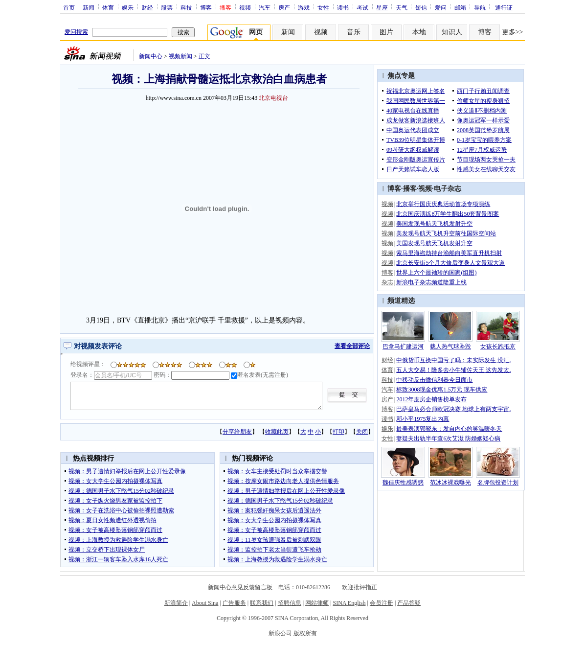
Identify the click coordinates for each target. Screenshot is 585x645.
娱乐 (128, 7)
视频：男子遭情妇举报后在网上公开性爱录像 (127, 471)
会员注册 (381, 602)
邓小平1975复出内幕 (422, 418)
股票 (167, 7)
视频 (245, 7)
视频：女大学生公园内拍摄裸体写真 (115, 481)
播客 (410, 188)
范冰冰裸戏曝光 (450, 482)
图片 (386, 32)
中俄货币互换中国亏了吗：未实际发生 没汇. (453, 360)
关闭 (362, 431)
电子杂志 (447, 188)
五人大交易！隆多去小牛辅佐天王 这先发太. (453, 370)
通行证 (504, 7)
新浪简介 (176, 602)
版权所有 (305, 633)
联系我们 (261, 602)
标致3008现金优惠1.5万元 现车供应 (441, 389)
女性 (323, 7)
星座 (382, 7)
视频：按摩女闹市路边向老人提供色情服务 (283, 481)
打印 (338, 431)
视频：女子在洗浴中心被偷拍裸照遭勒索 (121, 510)
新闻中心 (150, 56)
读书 (343, 7)
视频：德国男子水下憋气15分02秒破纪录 (121, 490)
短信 (421, 7)
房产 (284, 7)
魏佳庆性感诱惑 (403, 482)
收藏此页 (277, 431)
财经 (147, 7)
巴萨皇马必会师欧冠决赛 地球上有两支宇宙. (453, 409)
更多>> (512, 32)
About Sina (205, 602)
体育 (108, 7)
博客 (206, 7)
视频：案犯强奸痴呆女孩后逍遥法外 (274, 510)
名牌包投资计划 (497, 482)
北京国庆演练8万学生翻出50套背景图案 (447, 213)
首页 (69, 7)
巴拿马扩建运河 (403, 346)
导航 (480, 7)
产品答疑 (409, 602)
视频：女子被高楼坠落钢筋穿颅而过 (115, 530)
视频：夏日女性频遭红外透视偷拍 (112, 520)
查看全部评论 (352, 346)
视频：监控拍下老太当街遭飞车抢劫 (274, 549)
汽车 (264, 7)
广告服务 (234, 602)
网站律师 (317, 602)
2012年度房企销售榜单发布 (431, 399)
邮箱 (460, 7)
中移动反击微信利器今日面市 (434, 379)
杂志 (387, 282)
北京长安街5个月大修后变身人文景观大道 (450, 262)
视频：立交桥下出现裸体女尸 (106, 549)
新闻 (88, 7)
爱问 (441, 7)
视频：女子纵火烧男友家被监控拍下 (115, 500)
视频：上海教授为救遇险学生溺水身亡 (118, 539)
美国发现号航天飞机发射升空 (434, 223)
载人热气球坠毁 (450, 346)
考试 (362, 7)
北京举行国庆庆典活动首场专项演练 (443, 204)
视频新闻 (180, 56)
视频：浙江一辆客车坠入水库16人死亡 (118, 559)
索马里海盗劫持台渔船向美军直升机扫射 (449, 253)
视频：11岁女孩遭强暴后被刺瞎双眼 (274, 539)
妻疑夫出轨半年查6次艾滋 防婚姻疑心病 (448, 438)
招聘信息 (289, 602)
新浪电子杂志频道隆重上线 (431, 282)
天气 (401, 7)
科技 (186, 7)
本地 (419, 32)
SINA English (349, 602)
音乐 (353, 32)
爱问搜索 (76, 31)
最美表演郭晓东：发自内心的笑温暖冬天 (449, 428)
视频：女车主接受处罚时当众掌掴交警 (277, 471)
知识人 (452, 32)
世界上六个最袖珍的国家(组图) (436, 272)
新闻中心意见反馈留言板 (240, 587)
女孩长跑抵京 (498, 346)
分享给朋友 (237, 431)
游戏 (304, 7)
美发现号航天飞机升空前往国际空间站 (446, 233)
